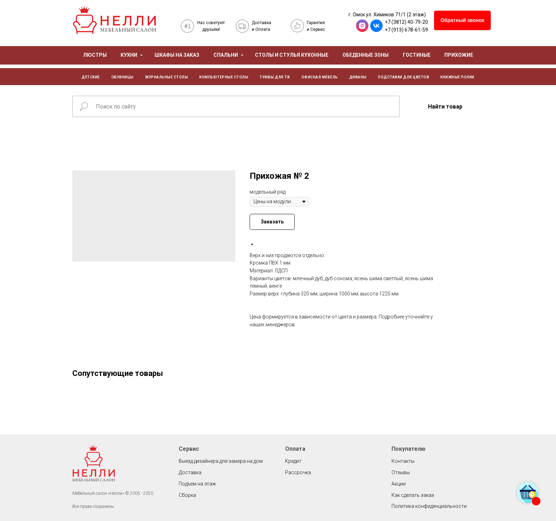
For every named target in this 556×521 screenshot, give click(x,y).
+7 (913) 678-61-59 (406, 30)
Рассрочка (298, 472)
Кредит (293, 461)
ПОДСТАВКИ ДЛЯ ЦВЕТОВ (403, 77)
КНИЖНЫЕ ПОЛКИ (457, 77)
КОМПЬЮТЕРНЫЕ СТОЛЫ (223, 77)
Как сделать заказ (412, 495)
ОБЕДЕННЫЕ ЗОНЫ (366, 55)
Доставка (190, 472)
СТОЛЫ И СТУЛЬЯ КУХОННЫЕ (291, 55)
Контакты (403, 461)
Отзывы (400, 472)
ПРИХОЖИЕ (458, 55)
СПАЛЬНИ (226, 55)
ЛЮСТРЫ (95, 55)
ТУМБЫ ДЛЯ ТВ (275, 77)
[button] (462, 20)
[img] (114, 20)
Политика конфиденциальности (429, 506)
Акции (398, 484)
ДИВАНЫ (358, 77)
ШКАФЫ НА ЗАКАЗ (177, 55)
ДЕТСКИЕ (91, 77)
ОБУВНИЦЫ (122, 77)
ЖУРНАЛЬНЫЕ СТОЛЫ (166, 77)
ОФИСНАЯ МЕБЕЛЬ (319, 77)
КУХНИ (129, 55)
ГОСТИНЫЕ (416, 55)
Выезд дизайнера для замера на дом (221, 461)
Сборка (187, 495)
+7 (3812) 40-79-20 (406, 22)
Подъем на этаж (197, 484)
